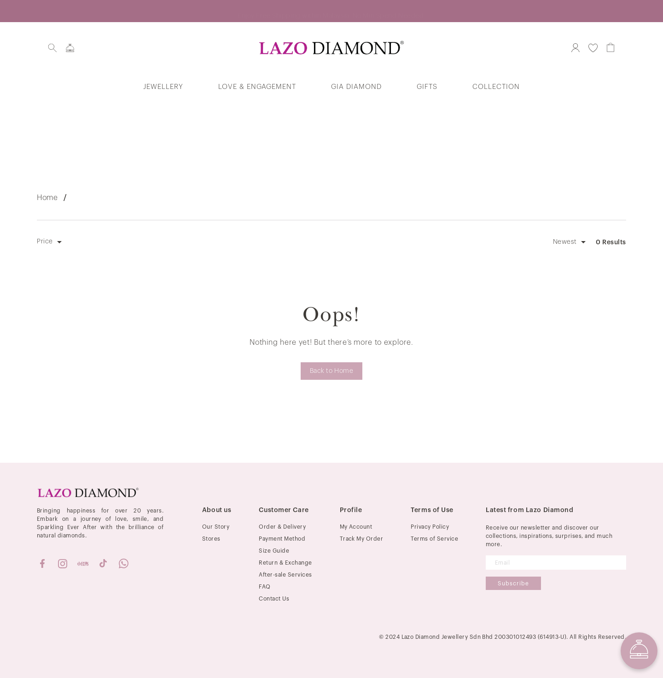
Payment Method (282, 539)
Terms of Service (434, 539)
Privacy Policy (430, 527)
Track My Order (362, 539)
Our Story (215, 527)
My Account (356, 527)
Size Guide (274, 551)
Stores (211, 539)
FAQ (264, 587)
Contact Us (274, 598)
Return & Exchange (285, 563)
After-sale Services (285, 575)
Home (47, 197)
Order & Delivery (282, 527)
